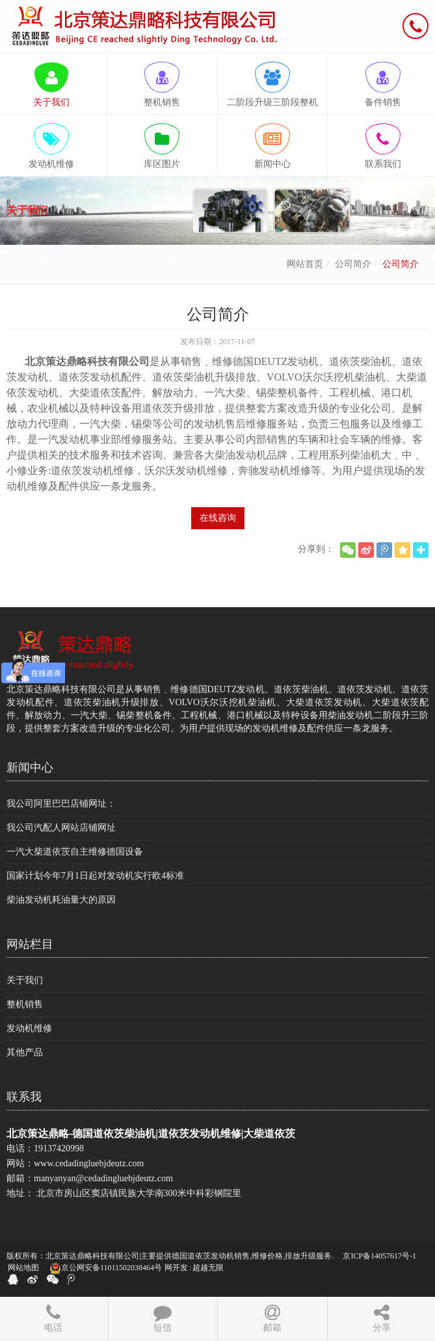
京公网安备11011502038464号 (105, 1268)
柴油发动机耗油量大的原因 (61, 900)
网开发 (176, 1267)
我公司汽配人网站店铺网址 (61, 828)
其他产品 (25, 1052)
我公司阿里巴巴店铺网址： (61, 803)
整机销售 (25, 1004)
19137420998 (59, 1148)
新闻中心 (30, 767)
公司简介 (353, 264)
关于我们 (25, 980)
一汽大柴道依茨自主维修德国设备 (75, 852)
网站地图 (23, 1267)
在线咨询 (218, 518)
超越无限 (208, 1267)
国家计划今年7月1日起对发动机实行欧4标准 (95, 876)
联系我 (24, 1096)
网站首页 (305, 264)
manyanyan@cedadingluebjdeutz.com (103, 1178)
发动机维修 (29, 1028)
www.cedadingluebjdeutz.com (89, 1163)
